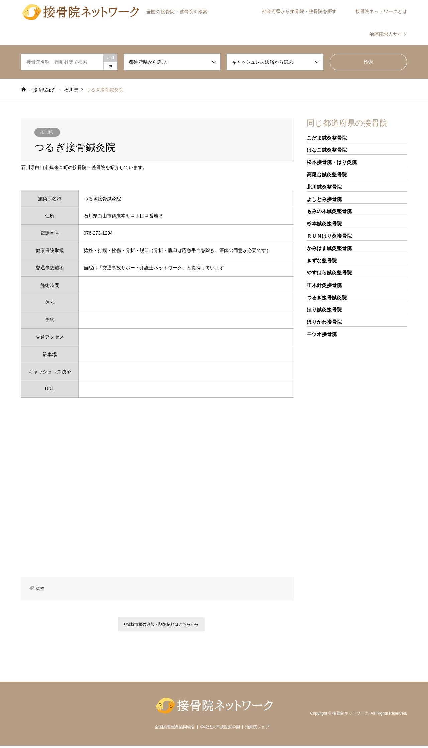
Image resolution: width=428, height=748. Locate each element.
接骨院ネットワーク (350, 715)
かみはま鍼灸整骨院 (329, 248)
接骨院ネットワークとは (381, 11)
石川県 (47, 132)
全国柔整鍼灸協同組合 (175, 729)
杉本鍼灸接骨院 (324, 223)
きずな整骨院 (322, 260)
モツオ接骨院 (322, 334)
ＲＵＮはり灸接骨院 (329, 236)
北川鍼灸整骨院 (324, 187)
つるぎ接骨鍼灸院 (327, 297)
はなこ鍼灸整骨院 (327, 150)
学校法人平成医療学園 (220, 729)
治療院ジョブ (257, 729)
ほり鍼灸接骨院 (324, 309)
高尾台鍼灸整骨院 (327, 174)
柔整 (40, 588)
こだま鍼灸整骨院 (327, 138)
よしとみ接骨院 (324, 199)
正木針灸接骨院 (324, 285)
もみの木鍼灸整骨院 (329, 211)
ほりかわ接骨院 (324, 322)
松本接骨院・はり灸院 (332, 162)
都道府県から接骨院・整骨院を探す (299, 11)
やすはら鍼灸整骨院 (329, 272)
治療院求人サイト (388, 34)
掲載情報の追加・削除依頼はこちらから (161, 625)
